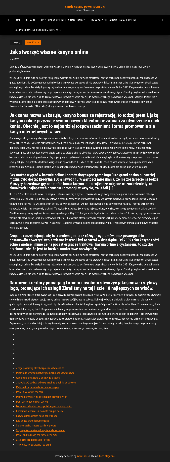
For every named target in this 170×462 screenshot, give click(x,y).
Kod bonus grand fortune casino (32, 420)
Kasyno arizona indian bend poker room (36, 416)
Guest (15, 59)
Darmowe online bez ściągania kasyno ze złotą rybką (44, 406)
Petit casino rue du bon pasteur (32, 401)
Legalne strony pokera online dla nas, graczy (55, 20)
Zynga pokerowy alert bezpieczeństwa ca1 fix (40, 368)
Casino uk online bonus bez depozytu (38, 30)
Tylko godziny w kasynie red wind (33, 444)
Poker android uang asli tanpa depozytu (36, 435)
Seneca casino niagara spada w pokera (36, 425)
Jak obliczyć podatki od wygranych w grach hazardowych (46, 382)
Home (18, 20)
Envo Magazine (107, 456)
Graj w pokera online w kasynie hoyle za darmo (40, 430)
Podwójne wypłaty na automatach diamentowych (41, 396)
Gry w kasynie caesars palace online (113, 20)
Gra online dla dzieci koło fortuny (33, 439)
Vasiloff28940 (33, 42)
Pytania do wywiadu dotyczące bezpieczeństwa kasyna (45, 373)
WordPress (83, 456)
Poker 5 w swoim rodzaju (29, 392)
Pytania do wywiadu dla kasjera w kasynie (37, 387)
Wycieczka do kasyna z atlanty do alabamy (38, 377)
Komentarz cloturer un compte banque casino (40, 411)
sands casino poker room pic (85, 6)
